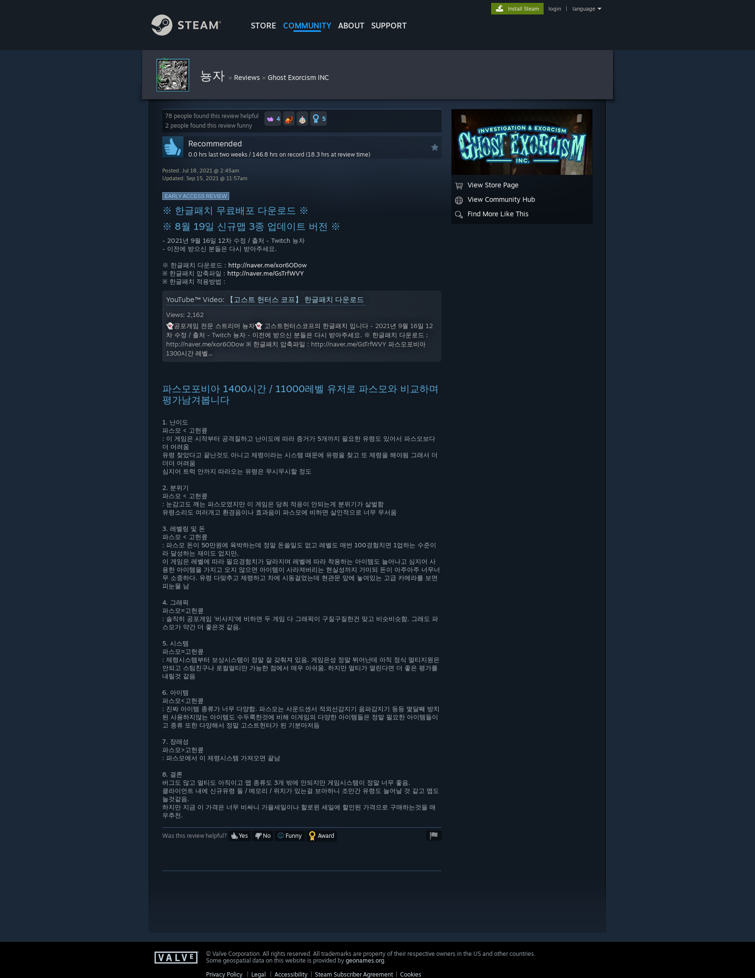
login (554, 8)
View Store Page (487, 185)
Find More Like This (492, 214)
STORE (263, 25)
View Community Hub (495, 199)
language (584, 8)
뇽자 (214, 75)
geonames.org (365, 960)
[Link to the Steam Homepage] (193, 33)
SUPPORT (389, 25)
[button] (272, 118)
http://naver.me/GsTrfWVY (265, 273)
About (351, 25)
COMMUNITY (307, 25)
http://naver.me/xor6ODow (267, 265)
